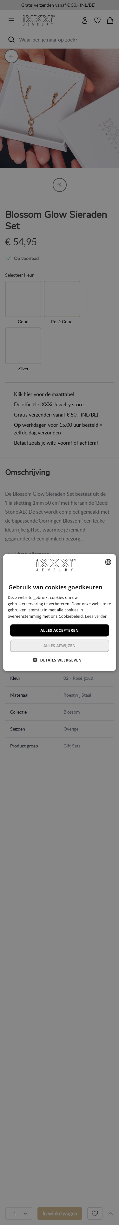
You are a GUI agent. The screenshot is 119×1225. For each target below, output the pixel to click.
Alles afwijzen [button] (59, 645)
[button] (59, 660)
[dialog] (59, 612)
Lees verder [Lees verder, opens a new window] (96, 616)
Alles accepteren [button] (59, 630)
